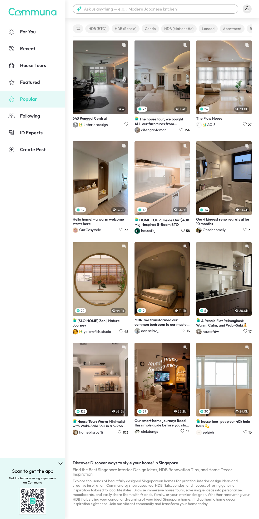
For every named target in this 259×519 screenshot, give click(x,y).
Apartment (232, 28)
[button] (155, 9)
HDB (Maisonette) (178, 28)
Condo (150, 28)
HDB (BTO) (97, 28)
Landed (208, 28)
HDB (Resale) (125, 28)
